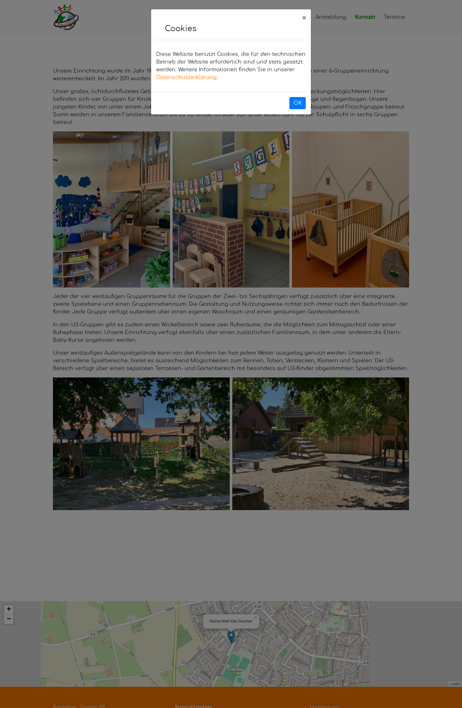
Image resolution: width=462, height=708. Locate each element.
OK (298, 103)
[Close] (304, 18)
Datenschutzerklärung (186, 77)
